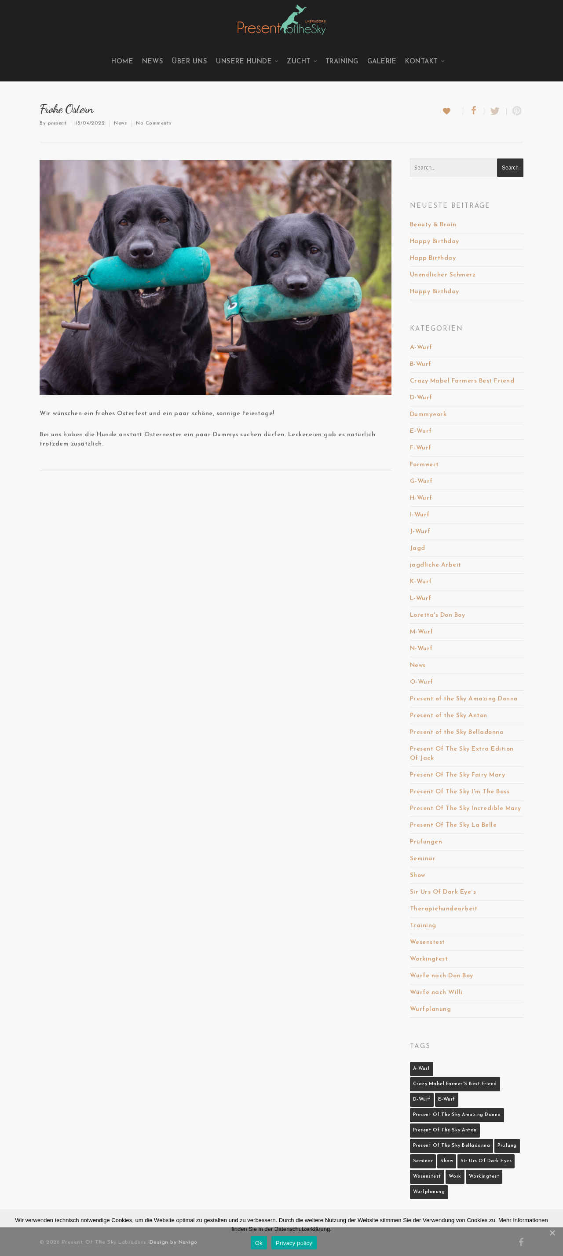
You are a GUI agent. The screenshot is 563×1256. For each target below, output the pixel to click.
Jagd (417, 548)
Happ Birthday (433, 258)
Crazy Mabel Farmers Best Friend (462, 381)
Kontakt (425, 61)
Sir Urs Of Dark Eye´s (443, 892)
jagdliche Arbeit (435, 565)
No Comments (154, 123)
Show (417, 875)
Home (122, 62)
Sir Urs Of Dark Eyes (486, 1161)
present (57, 123)
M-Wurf (421, 632)
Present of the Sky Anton (448, 715)
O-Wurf (421, 682)
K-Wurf (421, 581)
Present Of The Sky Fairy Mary (457, 775)
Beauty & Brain (433, 224)
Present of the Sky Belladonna (457, 732)
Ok (259, 1243)
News (152, 62)
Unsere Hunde (247, 61)
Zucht (302, 61)
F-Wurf (420, 448)
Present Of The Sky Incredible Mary (465, 808)
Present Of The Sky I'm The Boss (460, 791)
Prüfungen (426, 842)
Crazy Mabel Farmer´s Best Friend (455, 1084)
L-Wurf (420, 598)
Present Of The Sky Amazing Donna (457, 1114)
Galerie (382, 62)
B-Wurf (420, 364)
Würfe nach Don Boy (441, 975)
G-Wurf (421, 481)
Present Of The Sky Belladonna (451, 1145)
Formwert (424, 464)
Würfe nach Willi (436, 992)
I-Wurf (420, 515)
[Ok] (552, 1232)
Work (455, 1176)
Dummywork (428, 414)
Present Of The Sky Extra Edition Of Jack (462, 754)
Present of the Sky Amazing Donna (464, 699)
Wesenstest (427, 942)
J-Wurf (420, 531)
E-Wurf (421, 431)
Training (341, 62)
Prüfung (507, 1145)
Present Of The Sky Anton (445, 1130)
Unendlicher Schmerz (443, 275)
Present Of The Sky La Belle (453, 825)
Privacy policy (294, 1243)
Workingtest (429, 959)
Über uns (189, 62)
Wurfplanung (430, 1009)
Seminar (423, 858)
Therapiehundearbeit (444, 909)
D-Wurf (421, 397)
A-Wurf (421, 347)
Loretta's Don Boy (437, 615)
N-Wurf (421, 648)
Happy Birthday (434, 241)
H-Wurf (421, 498)
